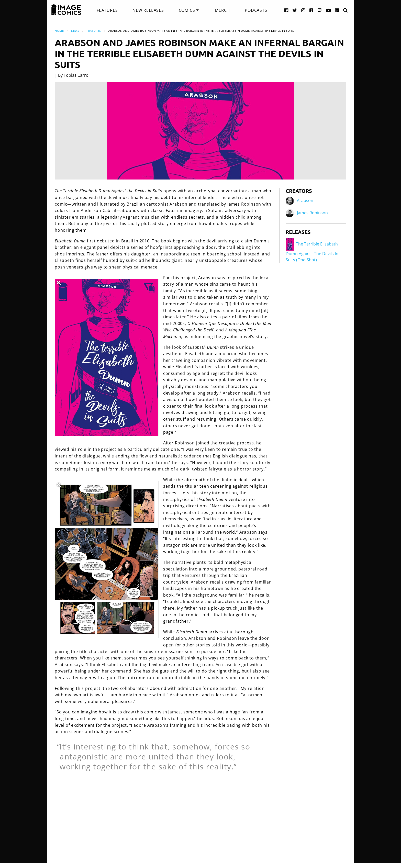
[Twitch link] (320, 10)
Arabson (305, 201)
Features (107, 10)
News (75, 30)
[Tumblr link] (311, 10)
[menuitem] (107, 10)
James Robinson (312, 213)
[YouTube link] (328, 10)
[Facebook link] (286, 10)
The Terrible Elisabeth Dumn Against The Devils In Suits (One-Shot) (312, 252)
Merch (222, 10)
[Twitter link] (294, 10)
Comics (187, 10)
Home (59, 30)
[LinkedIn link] (337, 10)
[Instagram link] (303, 10)
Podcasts (256, 10)
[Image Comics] (66, 9)
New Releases (148, 10)
